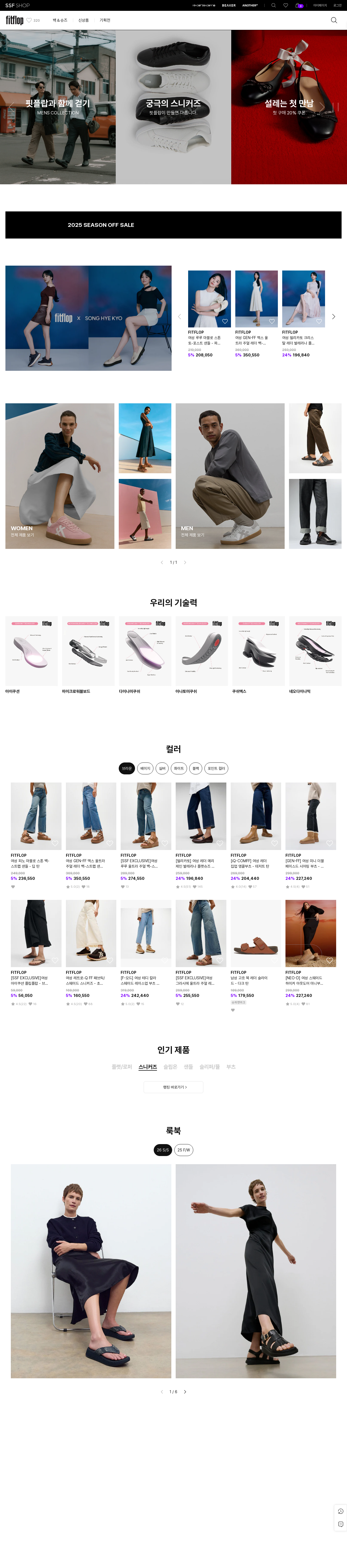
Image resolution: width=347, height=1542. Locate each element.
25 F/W (184, 1150)
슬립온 (170, 1067)
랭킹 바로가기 (173, 1087)
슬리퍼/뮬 (210, 1067)
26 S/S (163, 1150)
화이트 (179, 768)
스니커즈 (148, 1067)
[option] (127, 768)
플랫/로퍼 (122, 1067)
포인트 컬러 (216, 768)
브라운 (127, 768)
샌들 (188, 1067)
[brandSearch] (334, 20)
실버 (162, 768)
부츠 (231, 1067)
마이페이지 (320, 5)
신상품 (83, 20)
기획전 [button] (105, 20)
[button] (11, 107)
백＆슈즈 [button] (60, 20)
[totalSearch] (274, 5)
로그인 (337, 5)
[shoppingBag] (297, 5)
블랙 (195, 768)
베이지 (145, 768)
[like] (285, 5)
